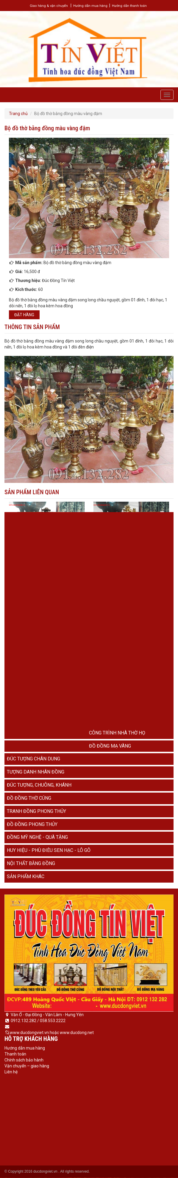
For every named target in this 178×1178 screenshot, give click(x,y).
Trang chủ (18, 113)
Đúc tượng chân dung (33, 759)
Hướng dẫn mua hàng (90, 6)
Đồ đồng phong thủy (32, 824)
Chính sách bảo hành (23, 1060)
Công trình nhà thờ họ (117, 733)
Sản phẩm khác (25, 876)
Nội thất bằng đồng (31, 863)
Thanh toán (15, 1054)
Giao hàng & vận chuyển (49, 6)
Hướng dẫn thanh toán (129, 6)
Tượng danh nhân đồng (35, 772)
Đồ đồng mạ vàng (110, 746)
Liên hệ (11, 1072)
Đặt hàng (24, 314)
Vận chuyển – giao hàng (26, 1066)
